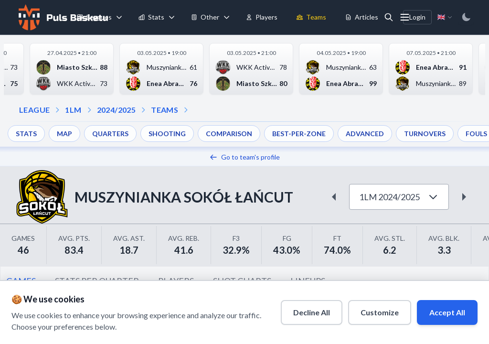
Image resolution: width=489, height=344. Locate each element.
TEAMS (164, 109)
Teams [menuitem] (311, 17)
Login (417, 17)
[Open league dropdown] (57, 110)
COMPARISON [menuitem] (229, 133)
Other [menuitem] (205, 17)
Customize (380, 312)
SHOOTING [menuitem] (167, 133)
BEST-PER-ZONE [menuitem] (299, 133)
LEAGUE (34, 109)
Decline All (311, 312)
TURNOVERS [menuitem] (425, 133)
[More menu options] (404, 17)
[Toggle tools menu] (227, 17)
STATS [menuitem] (26, 133)
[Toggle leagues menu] (119, 17)
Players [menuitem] (261, 17)
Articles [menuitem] (361, 17)
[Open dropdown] (186, 110)
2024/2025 (116, 109)
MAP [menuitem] (64, 133)
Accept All (447, 312)
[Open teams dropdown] (143, 110)
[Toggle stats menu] (172, 17)
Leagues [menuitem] (94, 17)
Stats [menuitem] (151, 17)
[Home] (62, 17)
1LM (73, 109)
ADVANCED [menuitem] (365, 133)
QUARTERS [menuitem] (110, 133)
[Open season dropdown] (89, 110)
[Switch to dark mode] (466, 17)
